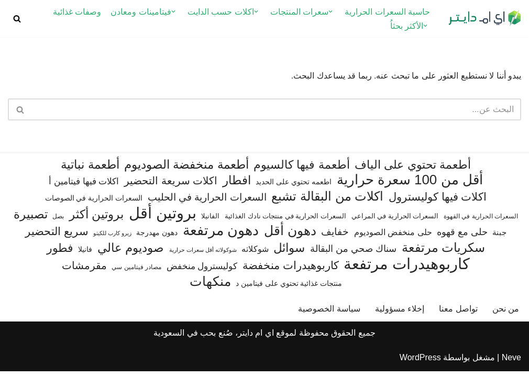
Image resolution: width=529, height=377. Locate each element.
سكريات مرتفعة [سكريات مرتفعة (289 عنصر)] (444, 253)
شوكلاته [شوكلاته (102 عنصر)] (255, 254)
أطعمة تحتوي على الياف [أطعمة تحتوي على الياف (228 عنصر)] (413, 171)
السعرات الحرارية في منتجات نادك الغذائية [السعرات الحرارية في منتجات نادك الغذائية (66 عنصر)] (285, 222)
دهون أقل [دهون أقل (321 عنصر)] (290, 236)
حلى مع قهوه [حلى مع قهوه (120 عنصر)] (462, 237)
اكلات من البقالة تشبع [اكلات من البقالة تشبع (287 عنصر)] (327, 202)
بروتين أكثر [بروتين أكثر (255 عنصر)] (96, 220)
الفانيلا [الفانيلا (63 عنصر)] (210, 222)
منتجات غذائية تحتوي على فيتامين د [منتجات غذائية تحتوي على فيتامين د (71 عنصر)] (289, 290)
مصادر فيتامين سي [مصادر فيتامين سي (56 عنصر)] (136, 273)
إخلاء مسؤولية (399, 314)
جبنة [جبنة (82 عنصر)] (499, 238)
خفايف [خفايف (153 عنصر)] (335, 237)
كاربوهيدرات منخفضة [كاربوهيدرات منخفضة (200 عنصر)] (291, 271)
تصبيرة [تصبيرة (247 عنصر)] (31, 220)
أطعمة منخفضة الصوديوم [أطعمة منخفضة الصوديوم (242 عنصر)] (186, 171)
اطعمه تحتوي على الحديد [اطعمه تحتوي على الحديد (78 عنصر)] (294, 188)
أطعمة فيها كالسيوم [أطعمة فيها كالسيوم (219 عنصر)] (301, 171)
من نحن (505, 314)
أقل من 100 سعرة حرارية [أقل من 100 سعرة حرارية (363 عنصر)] (410, 186)
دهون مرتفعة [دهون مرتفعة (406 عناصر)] (221, 236)
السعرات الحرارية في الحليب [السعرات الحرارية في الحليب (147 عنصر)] (207, 203)
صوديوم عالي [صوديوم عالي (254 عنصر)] (130, 253)
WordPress (420, 363)
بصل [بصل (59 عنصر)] (58, 222)
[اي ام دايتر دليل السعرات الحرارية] (484, 18)
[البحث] (17, 19)
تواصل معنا (458, 314)
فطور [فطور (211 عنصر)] (60, 253)
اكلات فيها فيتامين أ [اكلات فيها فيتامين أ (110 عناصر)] (84, 188)
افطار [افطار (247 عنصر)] (237, 186)
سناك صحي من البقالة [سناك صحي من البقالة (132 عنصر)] (353, 254)
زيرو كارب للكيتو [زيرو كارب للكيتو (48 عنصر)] (112, 239)
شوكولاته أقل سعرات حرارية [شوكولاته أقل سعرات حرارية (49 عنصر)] (203, 255)
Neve (511, 363)
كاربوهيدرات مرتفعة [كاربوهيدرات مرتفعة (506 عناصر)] (407, 270)
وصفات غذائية (77, 11)
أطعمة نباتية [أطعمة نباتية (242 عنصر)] (90, 171)
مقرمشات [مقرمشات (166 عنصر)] (84, 272)
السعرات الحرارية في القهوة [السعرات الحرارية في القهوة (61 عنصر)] (481, 222)
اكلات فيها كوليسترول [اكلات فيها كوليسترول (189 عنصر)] (438, 203)
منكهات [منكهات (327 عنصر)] (210, 288)
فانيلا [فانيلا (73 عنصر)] (85, 255)
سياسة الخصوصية (329, 314)
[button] (330, 11)
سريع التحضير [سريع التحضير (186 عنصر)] (57, 237)
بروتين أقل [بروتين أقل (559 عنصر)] (162, 219)
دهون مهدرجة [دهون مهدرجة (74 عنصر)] (157, 238)
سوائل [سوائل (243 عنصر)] (289, 253)
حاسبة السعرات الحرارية (387, 11)
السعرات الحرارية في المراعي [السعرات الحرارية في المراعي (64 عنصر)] (395, 222)
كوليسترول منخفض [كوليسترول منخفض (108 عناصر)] (202, 273)
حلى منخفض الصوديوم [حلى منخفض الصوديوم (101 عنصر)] (393, 237)
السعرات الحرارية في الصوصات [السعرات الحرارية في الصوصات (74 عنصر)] (94, 204)
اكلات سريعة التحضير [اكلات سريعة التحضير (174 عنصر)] (170, 187)
